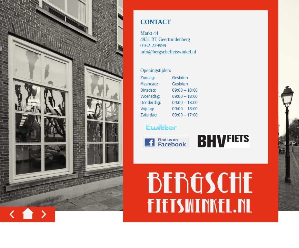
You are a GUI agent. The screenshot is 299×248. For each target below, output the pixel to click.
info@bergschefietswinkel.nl (168, 51)
